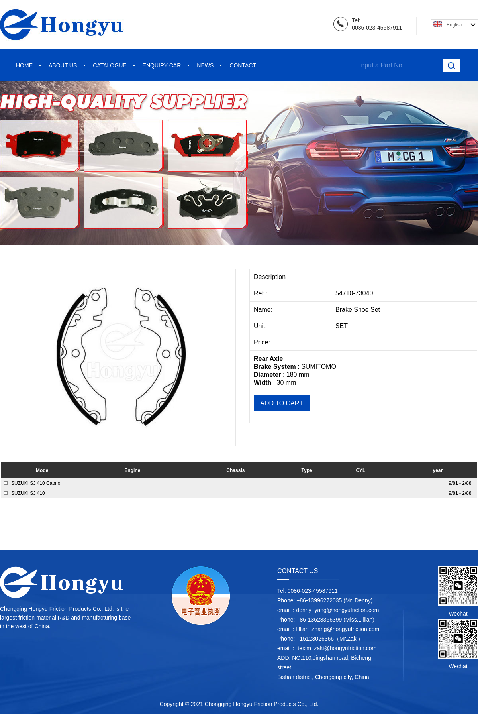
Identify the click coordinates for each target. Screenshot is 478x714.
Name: (264, 309)
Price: (263, 342)
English (454, 25)
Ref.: (261, 293)
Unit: (261, 326)
